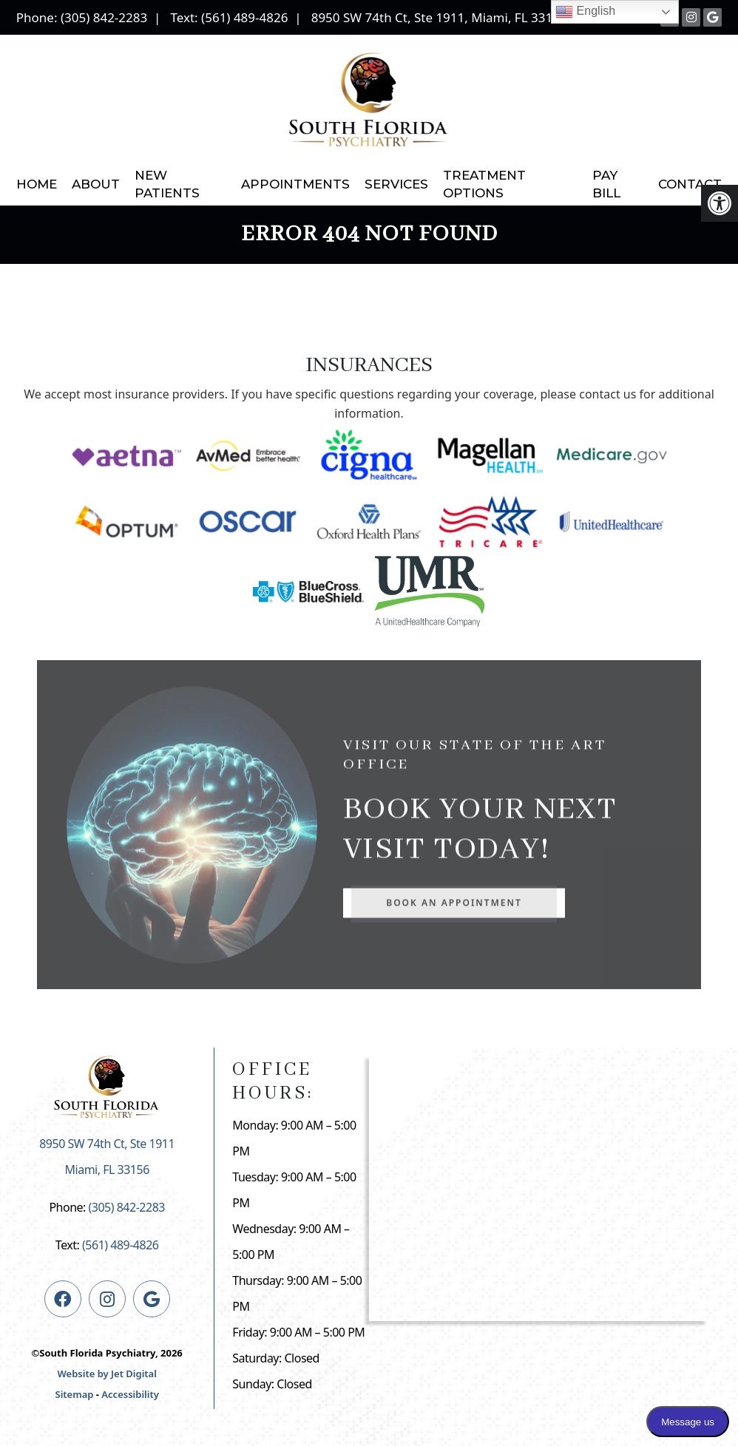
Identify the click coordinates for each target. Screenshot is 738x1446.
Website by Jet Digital (106, 1373)
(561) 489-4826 (244, 17)
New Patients (167, 184)
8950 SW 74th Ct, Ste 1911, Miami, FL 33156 (439, 17)
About (96, 184)
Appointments (295, 184)
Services (396, 184)
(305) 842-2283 (104, 17)
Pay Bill (606, 184)
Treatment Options (484, 184)
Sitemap (74, 1394)
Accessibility (129, 1394)
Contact (690, 184)
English (585, 12)
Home (36, 184)
